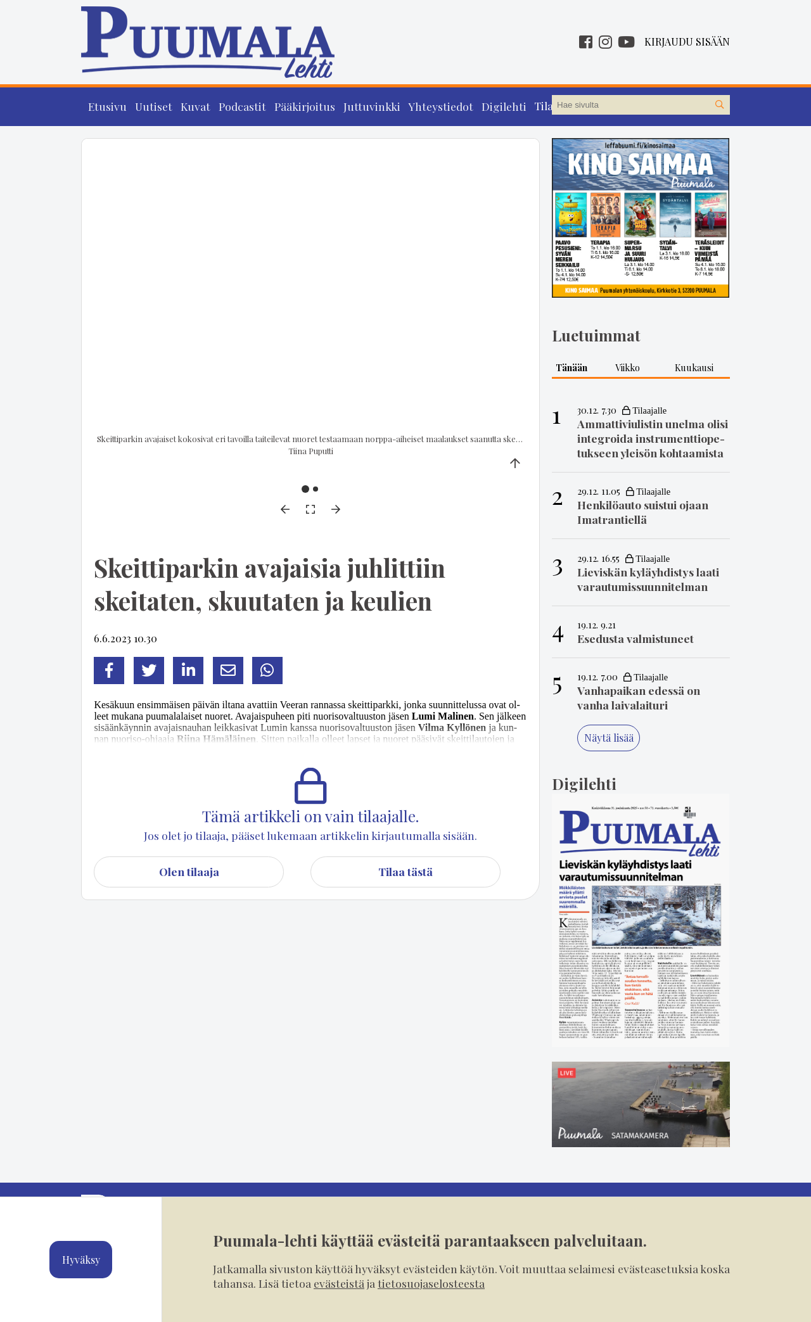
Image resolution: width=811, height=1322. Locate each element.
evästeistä (339, 1283)
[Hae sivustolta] (719, 105)
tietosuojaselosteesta (431, 1283)
